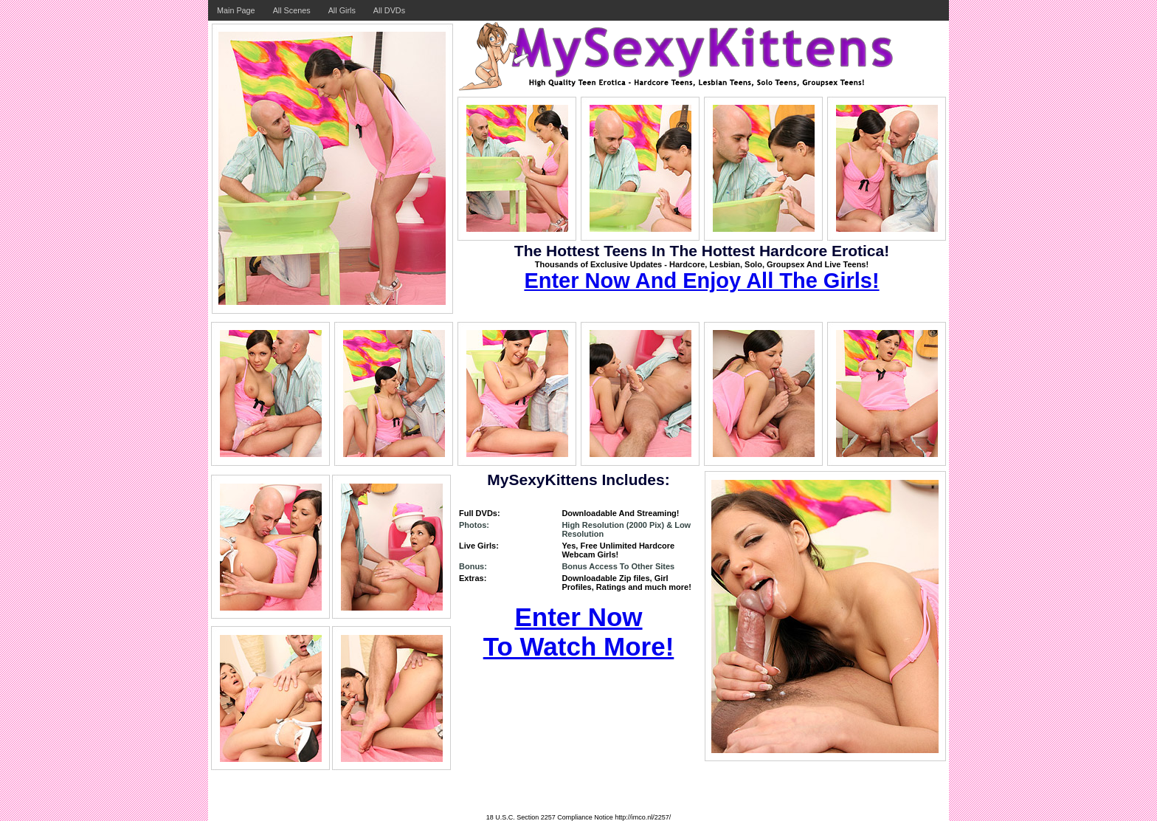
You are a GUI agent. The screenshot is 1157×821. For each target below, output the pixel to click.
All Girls (342, 10)
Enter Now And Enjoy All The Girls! (701, 280)
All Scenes (292, 10)
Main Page (236, 10)
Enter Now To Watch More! (578, 631)
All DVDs (389, 10)
